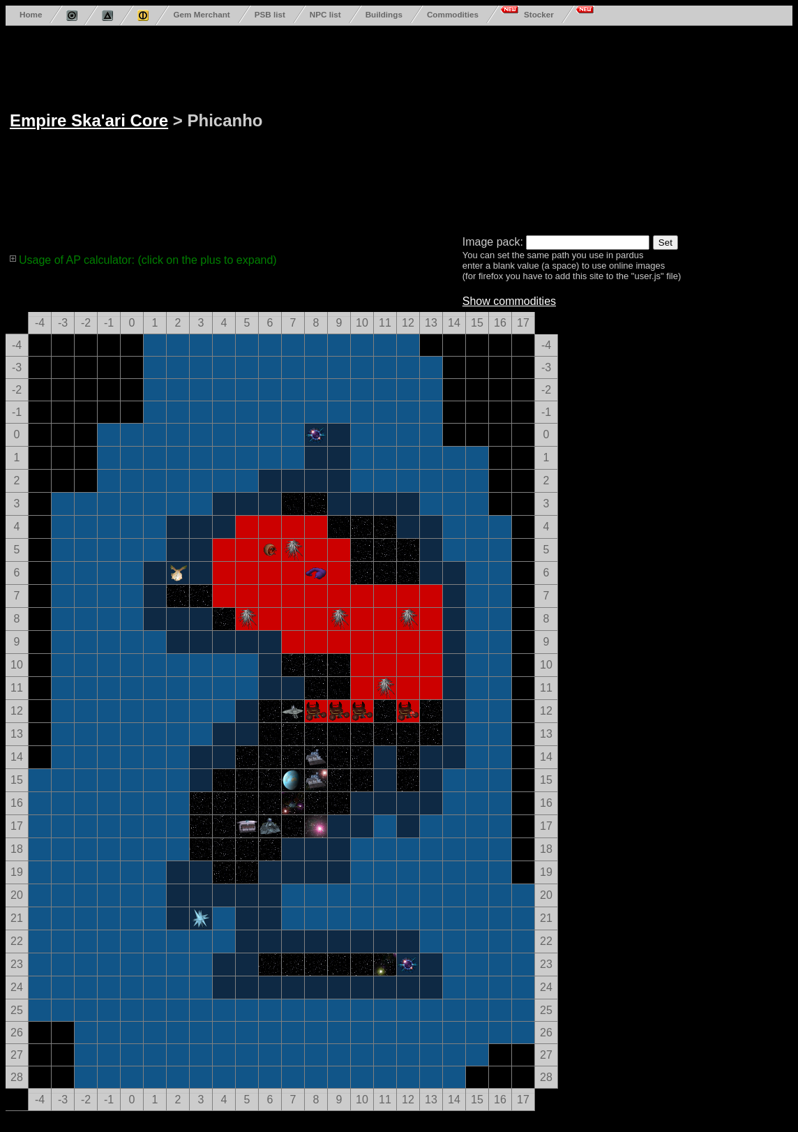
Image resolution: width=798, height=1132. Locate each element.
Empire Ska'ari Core (89, 120)
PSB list (270, 14)
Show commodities (509, 301)
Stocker (539, 14)
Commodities (453, 14)
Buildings (384, 14)
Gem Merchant (201, 14)
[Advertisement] (410, 127)
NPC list (325, 14)
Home (31, 14)
